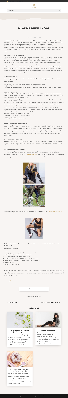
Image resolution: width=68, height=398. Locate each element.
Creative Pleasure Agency (31, 396)
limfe (54, 151)
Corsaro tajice (7, 213)
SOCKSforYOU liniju (32, 154)
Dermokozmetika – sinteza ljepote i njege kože (20, 331)
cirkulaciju (26, 40)
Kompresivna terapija (48, 330)
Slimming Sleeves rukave (18, 213)
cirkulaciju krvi (48, 151)
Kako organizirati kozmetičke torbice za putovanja (20, 370)
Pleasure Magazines (15, 281)
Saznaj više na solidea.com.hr (34, 289)
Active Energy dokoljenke (55, 211)
